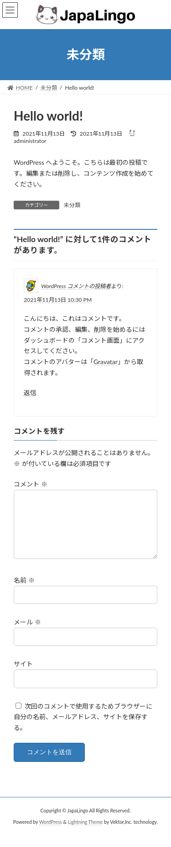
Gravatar (105, 361)
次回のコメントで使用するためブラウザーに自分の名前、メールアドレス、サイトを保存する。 (83, 727)
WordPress (50, 833)
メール (27, 633)
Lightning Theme (85, 833)
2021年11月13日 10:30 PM (58, 299)
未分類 (72, 205)
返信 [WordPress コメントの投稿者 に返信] (30, 392)
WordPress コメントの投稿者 (76, 286)
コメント (30, 484)
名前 (24, 591)
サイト (23, 675)
